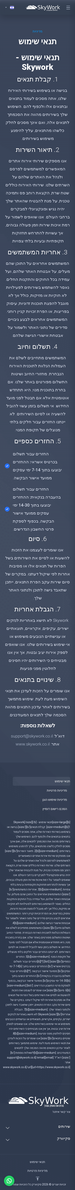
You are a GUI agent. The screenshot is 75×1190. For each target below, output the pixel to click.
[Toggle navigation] (68, 7)
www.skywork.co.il (33, 744)
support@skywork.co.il (32, 736)
